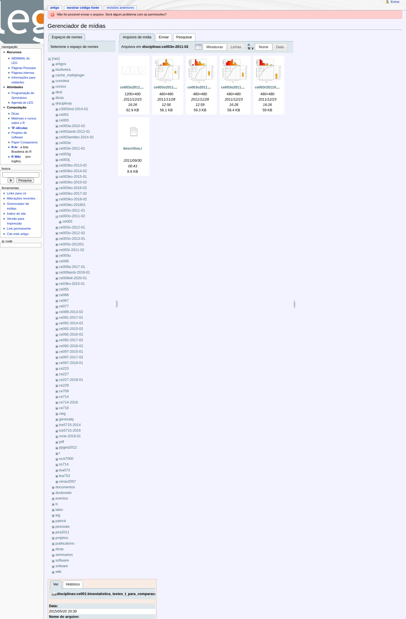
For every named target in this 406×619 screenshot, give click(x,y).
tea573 (64, 470)
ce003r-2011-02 (71, 250)
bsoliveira (63, 70)
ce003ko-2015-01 (73, 177)
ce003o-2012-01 (72, 227)
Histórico (73, 584)
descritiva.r (132, 148)
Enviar (164, 37)
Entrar (395, 1)
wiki (58, 572)
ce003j (64, 160)
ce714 (64, 397)
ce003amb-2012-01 (74, 132)
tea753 (64, 476)
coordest (62, 81)
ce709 (64, 391)
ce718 (64, 408)
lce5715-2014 (70, 425)
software (62, 560)
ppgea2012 (68, 447)
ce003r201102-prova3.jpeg (277, 87)
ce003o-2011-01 (72, 210)
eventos (62, 498)
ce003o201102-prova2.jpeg (210, 87)
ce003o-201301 (71, 244)
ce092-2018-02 (71, 346)
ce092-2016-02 (71, 334)
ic (57, 504)
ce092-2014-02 (71, 323)
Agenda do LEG (22, 102)
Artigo (54, 7)
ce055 (64, 289)
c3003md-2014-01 (73, 109)
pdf (61, 442)
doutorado (64, 493)
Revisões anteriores (120, 7)
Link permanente (19, 228)
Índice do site (16, 213)
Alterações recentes (21, 198)
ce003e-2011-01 (72, 148)
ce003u (65, 256)
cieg (62, 414)
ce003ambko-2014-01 (76, 137)
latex (59, 510)
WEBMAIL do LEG (21, 61)
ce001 (64, 115)
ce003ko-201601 (72, 205)
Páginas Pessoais (24, 68)
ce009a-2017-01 (72, 267)
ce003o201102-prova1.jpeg (176, 87)
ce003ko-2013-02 (73, 165)
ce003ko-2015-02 (73, 182)
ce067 (64, 301)
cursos (61, 86)
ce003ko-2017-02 (73, 194)
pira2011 (62, 532)
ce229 (64, 385)
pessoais (63, 527)
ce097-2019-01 (71, 363)
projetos (62, 538)
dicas (60, 98)
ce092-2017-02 (71, 340)
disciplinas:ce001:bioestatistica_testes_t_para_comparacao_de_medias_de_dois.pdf (129, 594)
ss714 (64, 464)
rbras (60, 549)
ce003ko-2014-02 (73, 171)
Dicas (15, 113)
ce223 (64, 368)
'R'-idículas (20, 128)
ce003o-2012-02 (72, 233)
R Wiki (16, 156)
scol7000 (66, 459)
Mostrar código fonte (83, 7)
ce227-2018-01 (71, 380)
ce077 (64, 306)
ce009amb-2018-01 (74, 272)
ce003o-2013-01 (72, 239)
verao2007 (67, 481)
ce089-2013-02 (71, 312)
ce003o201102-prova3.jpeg (243, 87)
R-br (15, 147)
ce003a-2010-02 (72, 126)
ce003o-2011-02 (72, 216)
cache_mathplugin (70, 75)
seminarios (64, 555)
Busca (6, 168)
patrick (61, 521)
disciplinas (64, 103)
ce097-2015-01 (71, 352)
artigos (61, 64)
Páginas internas (23, 72)
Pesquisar (184, 37)
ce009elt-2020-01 (73, 278)
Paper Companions (25, 142)
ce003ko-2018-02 (73, 199)
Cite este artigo (17, 234)
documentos (65, 487)
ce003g (65, 154)
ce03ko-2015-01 (72, 284)
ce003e (65, 143)
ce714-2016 (68, 402)
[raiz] (56, 59)
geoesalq (66, 419)
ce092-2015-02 (71, 329)
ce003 (64, 120)
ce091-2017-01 (71, 318)
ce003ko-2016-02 (73, 188)
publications (65, 543)
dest (59, 92)
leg (58, 515)
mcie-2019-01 (70, 436)
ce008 (64, 261)
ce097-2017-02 (71, 357)
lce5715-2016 (70, 430)
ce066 (64, 295)
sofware (62, 566)
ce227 (64, 374)
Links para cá (16, 193)
